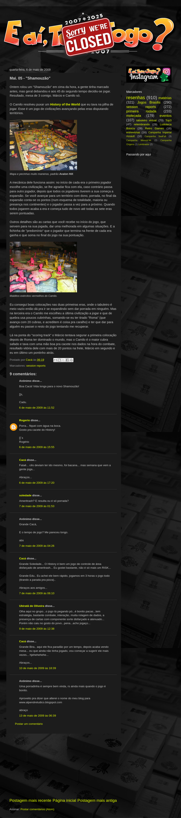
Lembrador (143, 144)
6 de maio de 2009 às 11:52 (36, 407)
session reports (36, 365)
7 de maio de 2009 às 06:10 (36, 593)
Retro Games (154, 128)
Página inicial (64, 800)
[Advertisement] (63, 765)
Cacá (22, 460)
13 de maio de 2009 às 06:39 (37, 715)
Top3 (168, 120)
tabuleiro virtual (146, 120)
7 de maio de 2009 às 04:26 (36, 545)
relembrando (142, 124)
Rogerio (24, 420)
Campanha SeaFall (155, 136)
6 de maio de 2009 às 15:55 (36, 447)
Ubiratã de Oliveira (31, 605)
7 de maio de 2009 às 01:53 (36, 506)
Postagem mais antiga (97, 800)
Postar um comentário (29, 723)
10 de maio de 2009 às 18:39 (37, 668)
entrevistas (133, 132)
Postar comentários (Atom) (38, 809)
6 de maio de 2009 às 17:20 (36, 482)
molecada (133, 115)
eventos (166, 115)
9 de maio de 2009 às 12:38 (36, 628)
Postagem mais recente (30, 800)
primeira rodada (141, 111)
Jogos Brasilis (148, 102)
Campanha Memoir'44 (138, 140)
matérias (165, 98)
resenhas (135, 97)
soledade (25, 495)
